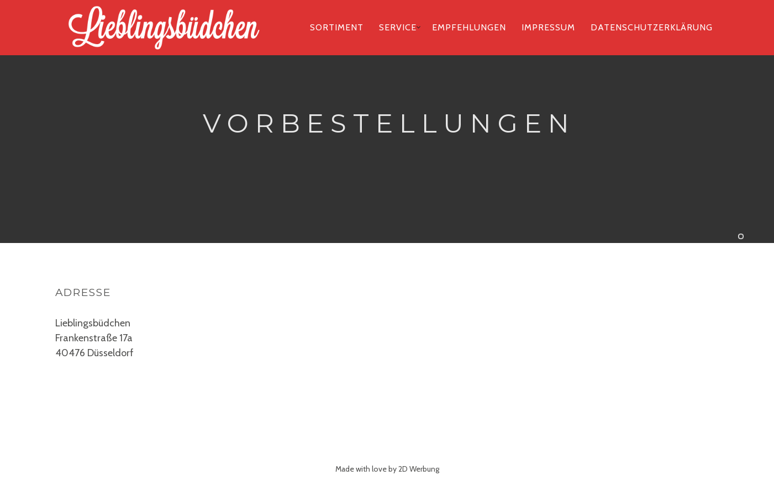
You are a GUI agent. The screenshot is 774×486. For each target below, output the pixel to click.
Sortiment (337, 27)
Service (398, 27)
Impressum (548, 27)
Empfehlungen (469, 27)
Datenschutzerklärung (652, 27)
